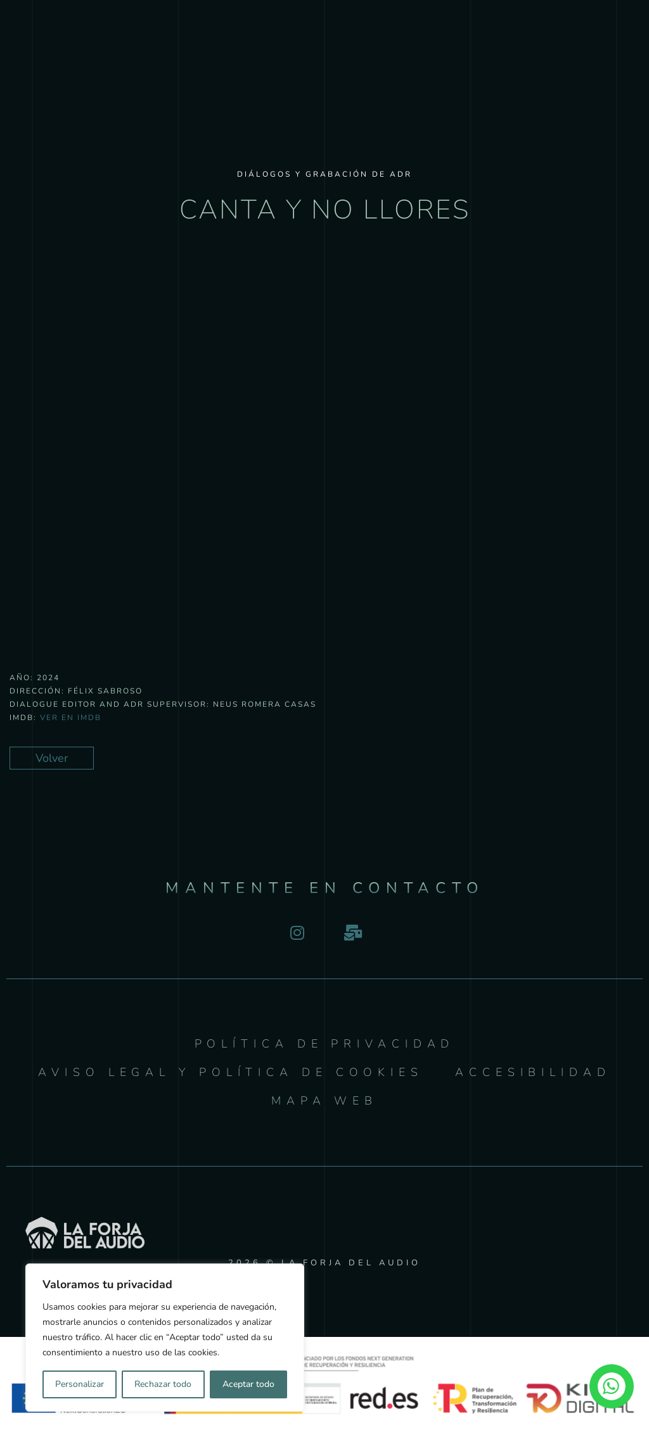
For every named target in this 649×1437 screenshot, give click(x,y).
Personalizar (79, 1384)
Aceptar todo (248, 1384)
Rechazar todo (162, 1384)
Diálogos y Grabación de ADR (324, 174)
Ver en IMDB (70, 717)
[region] (164, 1337)
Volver (51, 758)
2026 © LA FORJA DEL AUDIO (324, 1263)
